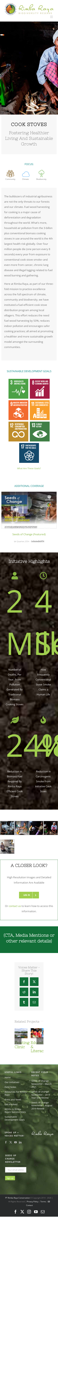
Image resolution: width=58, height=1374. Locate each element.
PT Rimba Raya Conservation (17, 1193)
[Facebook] (6, 1137)
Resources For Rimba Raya (15, 1089)
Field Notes (10, 1082)
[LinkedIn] (20, 1137)
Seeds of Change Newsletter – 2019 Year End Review (40, 1090)
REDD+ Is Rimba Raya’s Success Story (15, 1106)
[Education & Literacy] (37, 1025)
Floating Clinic (22, 1040)
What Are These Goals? (29, 468)
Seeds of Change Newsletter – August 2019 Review (41, 1100)
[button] (18, 1036)
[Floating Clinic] (21, 1025)
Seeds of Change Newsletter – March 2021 (41, 1079)
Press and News (13, 1095)
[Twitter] (10, 1137)
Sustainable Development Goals (15, 1114)
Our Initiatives (12, 1077)
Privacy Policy (32, 1197)
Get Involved (11, 1099)
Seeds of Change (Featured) (29, 534)
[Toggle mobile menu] (51, 16)
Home (8, 1072)
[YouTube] (15, 1137)
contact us (15, 901)
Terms (43, 1197)
